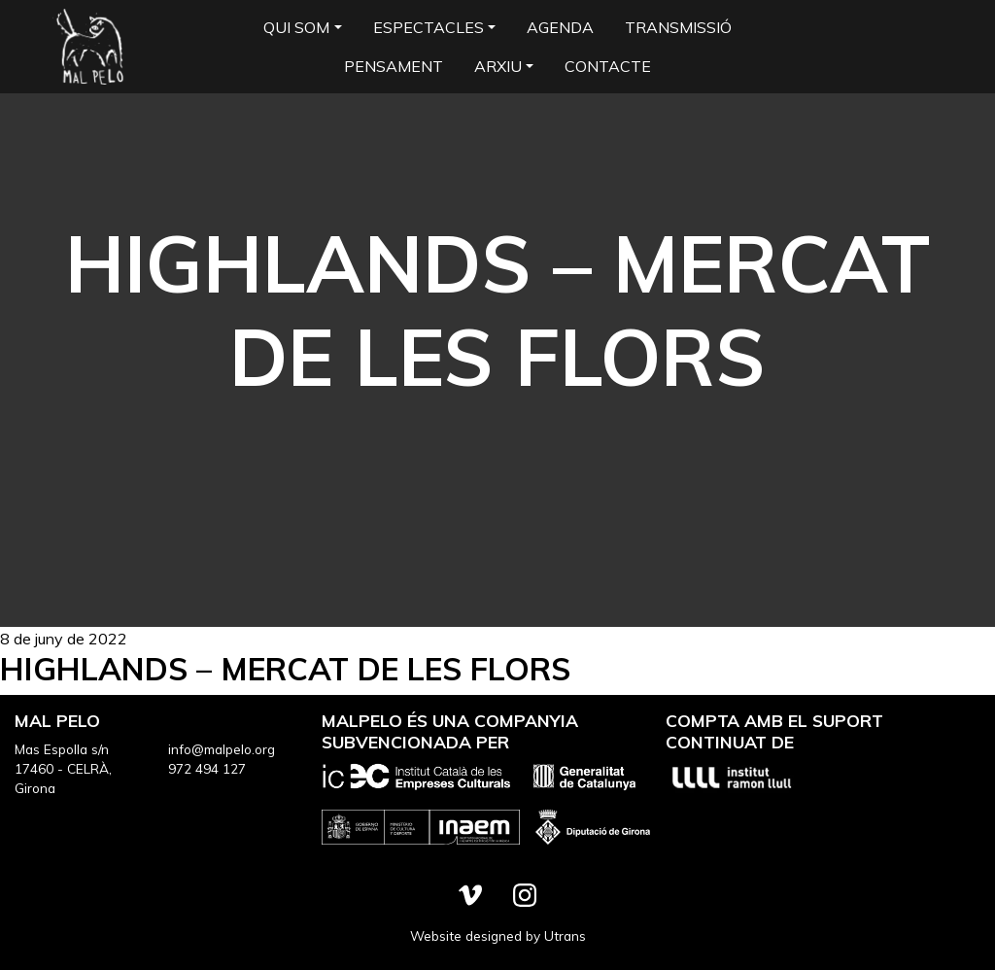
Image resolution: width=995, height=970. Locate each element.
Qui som (296, 27)
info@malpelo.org (221, 749)
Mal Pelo (89, 47)
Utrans (565, 935)
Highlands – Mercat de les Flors (285, 668)
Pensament (393, 66)
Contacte (608, 66)
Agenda (560, 27)
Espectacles (428, 27)
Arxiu (498, 66)
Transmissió (678, 27)
